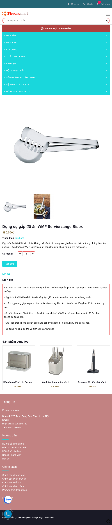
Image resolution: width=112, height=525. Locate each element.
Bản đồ (5, 458)
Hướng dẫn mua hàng (13, 443)
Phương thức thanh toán (14, 489)
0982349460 (21, 423)
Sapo (52, 517)
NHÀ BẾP (10, 35)
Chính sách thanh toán (13, 474)
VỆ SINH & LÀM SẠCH (16, 84)
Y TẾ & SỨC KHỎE (14, 56)
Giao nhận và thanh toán (14, 447)
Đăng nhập (73, 4)
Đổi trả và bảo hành (12, 451)
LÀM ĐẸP (10, 63)
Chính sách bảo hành (13, 486)
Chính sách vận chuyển (14, 478)
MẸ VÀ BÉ (10, 42)
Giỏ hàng (103, 4)
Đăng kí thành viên (11, 454)
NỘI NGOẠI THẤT (14, 70)
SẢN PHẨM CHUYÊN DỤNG (19, 77)
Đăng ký (88, 4)
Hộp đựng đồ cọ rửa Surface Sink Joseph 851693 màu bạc (33, 382)
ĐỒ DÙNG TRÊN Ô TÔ (17, 91)
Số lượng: (7, 253)
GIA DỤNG (10, 49)
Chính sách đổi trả (11, 482)
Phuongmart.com (28, 517)
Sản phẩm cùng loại (15, 341)
